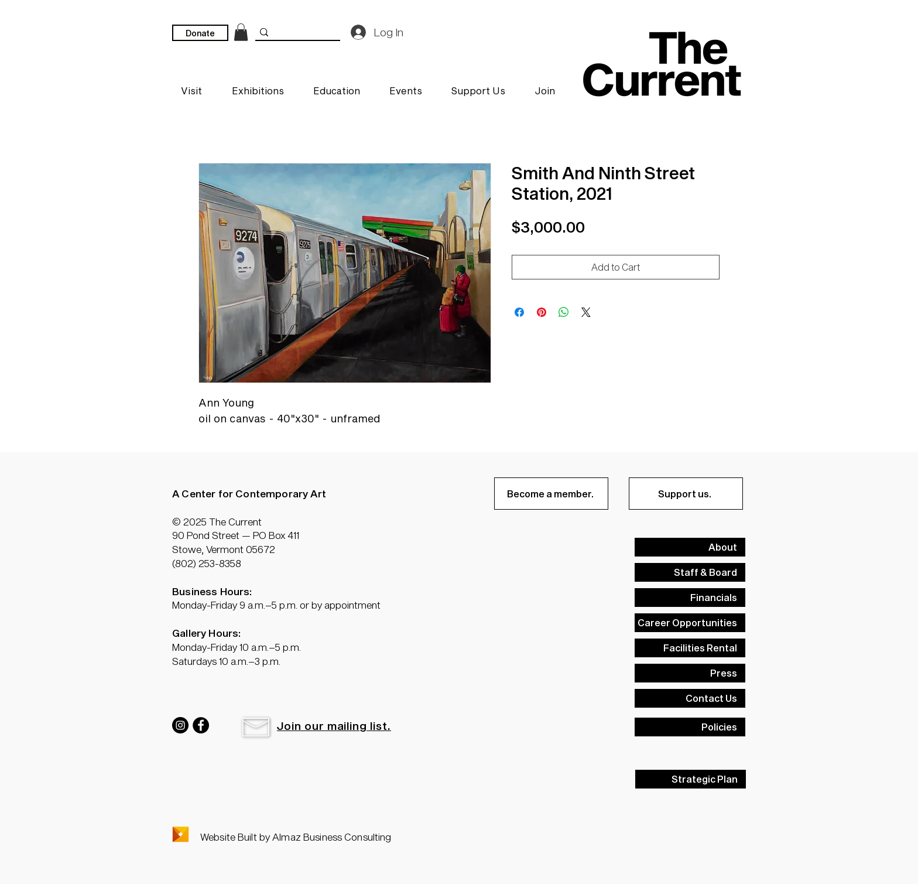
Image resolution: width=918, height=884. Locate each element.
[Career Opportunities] (690, 622)
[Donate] (200, 33)
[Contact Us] (690, 698)
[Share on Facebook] (519, 312)
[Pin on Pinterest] (542, 312)
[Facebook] (201, 725)
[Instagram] (180, 725)
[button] (255, 727)
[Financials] (690, 597)
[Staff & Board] (690, 572)
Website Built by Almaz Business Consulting (295, 836)
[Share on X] (586, 312)
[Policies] (690, 727)
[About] (690, 547)
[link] (241, 32)
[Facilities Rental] (690, 648)
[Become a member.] (551, 493)
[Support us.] (686, 493)
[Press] (690, 673)
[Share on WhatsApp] (564, 312)
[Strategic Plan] (690, 779)
